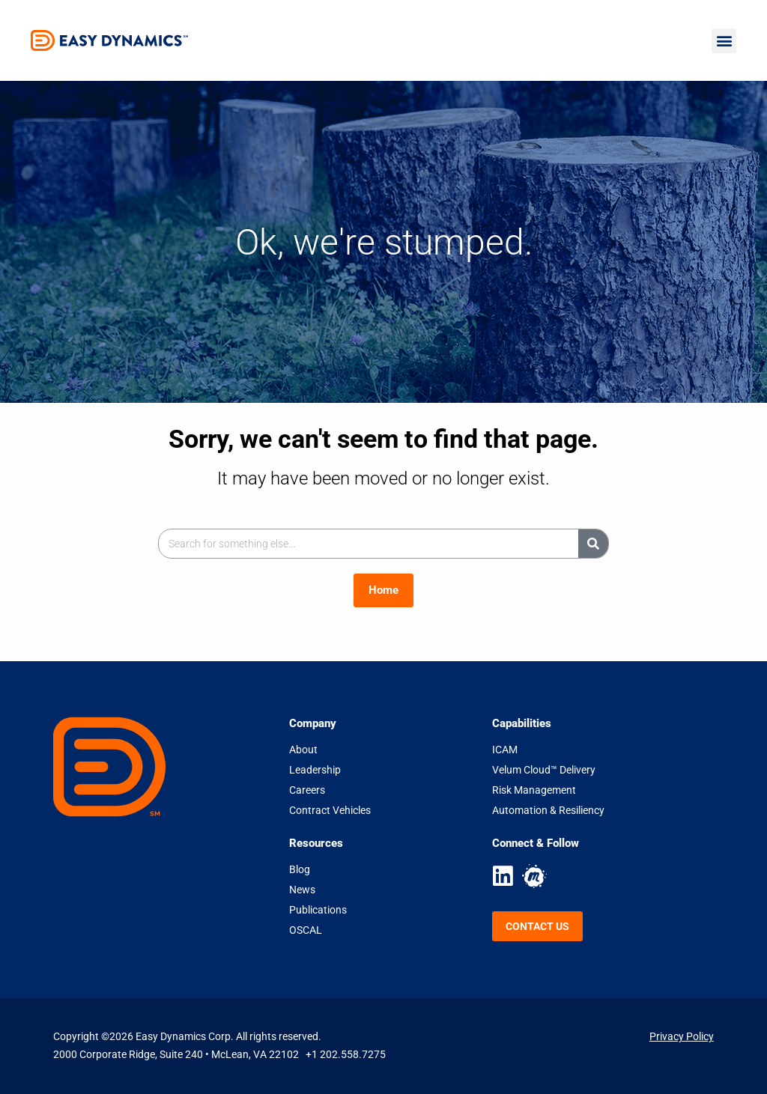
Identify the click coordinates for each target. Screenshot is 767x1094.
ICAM (505, 750)
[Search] (593, 543)
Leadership (315, 770)
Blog (299, 869)
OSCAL (305, 930)
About (303, 750)
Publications (318, 910)
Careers (307, 790)
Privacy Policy (681, 1036)
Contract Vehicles (330, 810)
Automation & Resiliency (548, 810)
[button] (724, 40)
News (302, 890)
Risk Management (534, 790)
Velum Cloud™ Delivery (543, 770)
